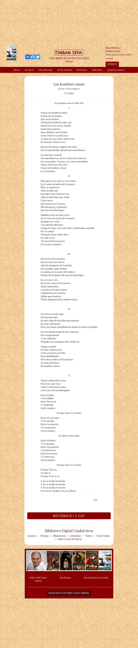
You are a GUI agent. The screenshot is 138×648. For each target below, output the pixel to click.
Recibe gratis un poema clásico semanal (69, 593)
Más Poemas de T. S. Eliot (69, 516)
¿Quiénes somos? (116, 69)
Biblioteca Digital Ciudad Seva (69, 530)
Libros (17, 69)
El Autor (29, 69)
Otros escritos (64, 69)
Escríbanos (65, 577)
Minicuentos (59, 535)
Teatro (88, 535)
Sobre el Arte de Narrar (70, 539)
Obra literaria (45, 69)
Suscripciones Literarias (96, 577)
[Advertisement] (69, 23)
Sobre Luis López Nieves (38, 579)
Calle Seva (97, 69)
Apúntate (112, 64)
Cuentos (32, 535)
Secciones (82, 69)
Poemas (45, 535)
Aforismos (75, 535)
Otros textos (103, 535)
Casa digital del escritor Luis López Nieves (69, 59)
